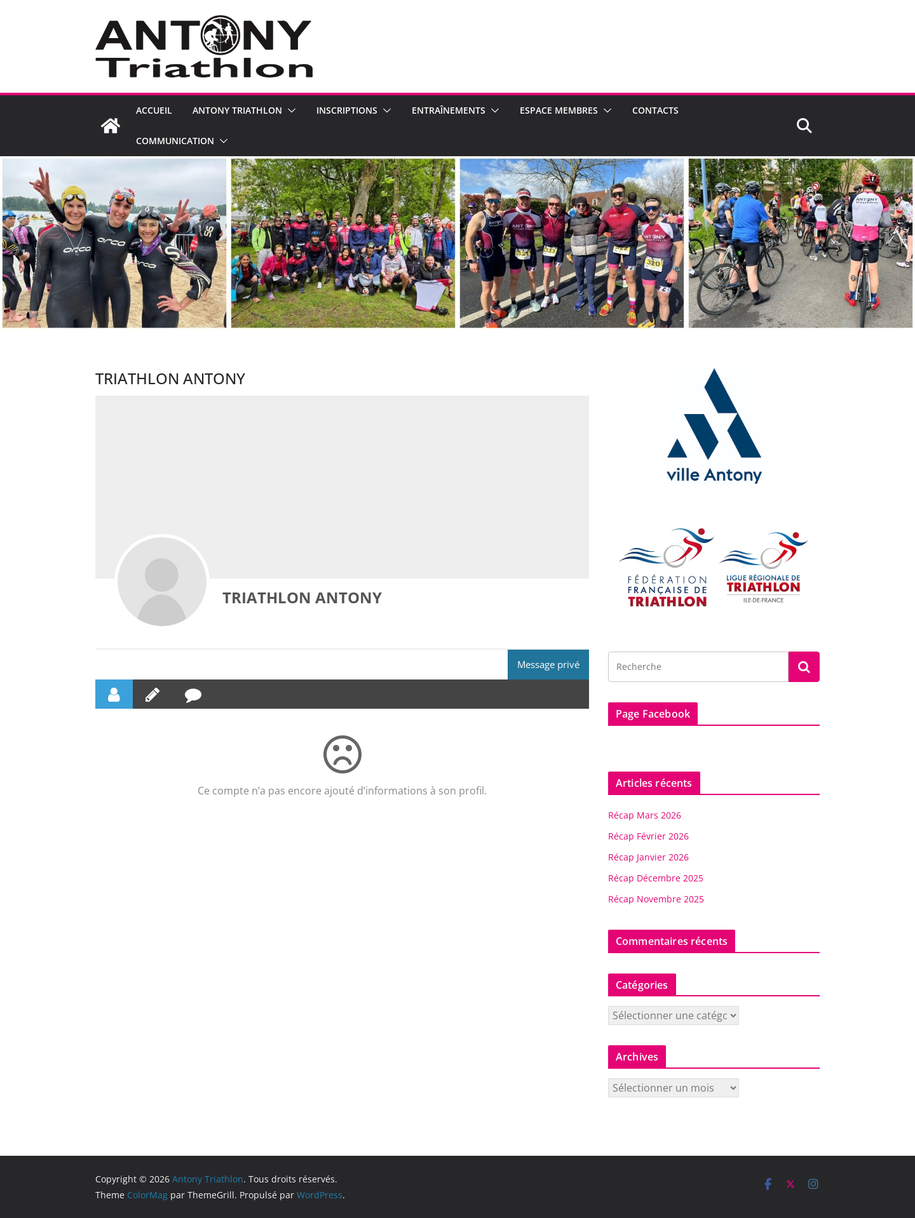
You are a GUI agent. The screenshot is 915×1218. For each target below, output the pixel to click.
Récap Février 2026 (648, 836)
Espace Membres (559, 110)
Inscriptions (346, 110)
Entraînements (448, 110)
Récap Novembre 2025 (656, 899)
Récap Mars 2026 (644, 815)
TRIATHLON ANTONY (302, 597)
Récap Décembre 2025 (655, 878)
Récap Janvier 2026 (648, 857)
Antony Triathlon (237, 110)
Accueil (154, 110)
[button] (289, 110)
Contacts (655, 110)
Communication (175, 141)
